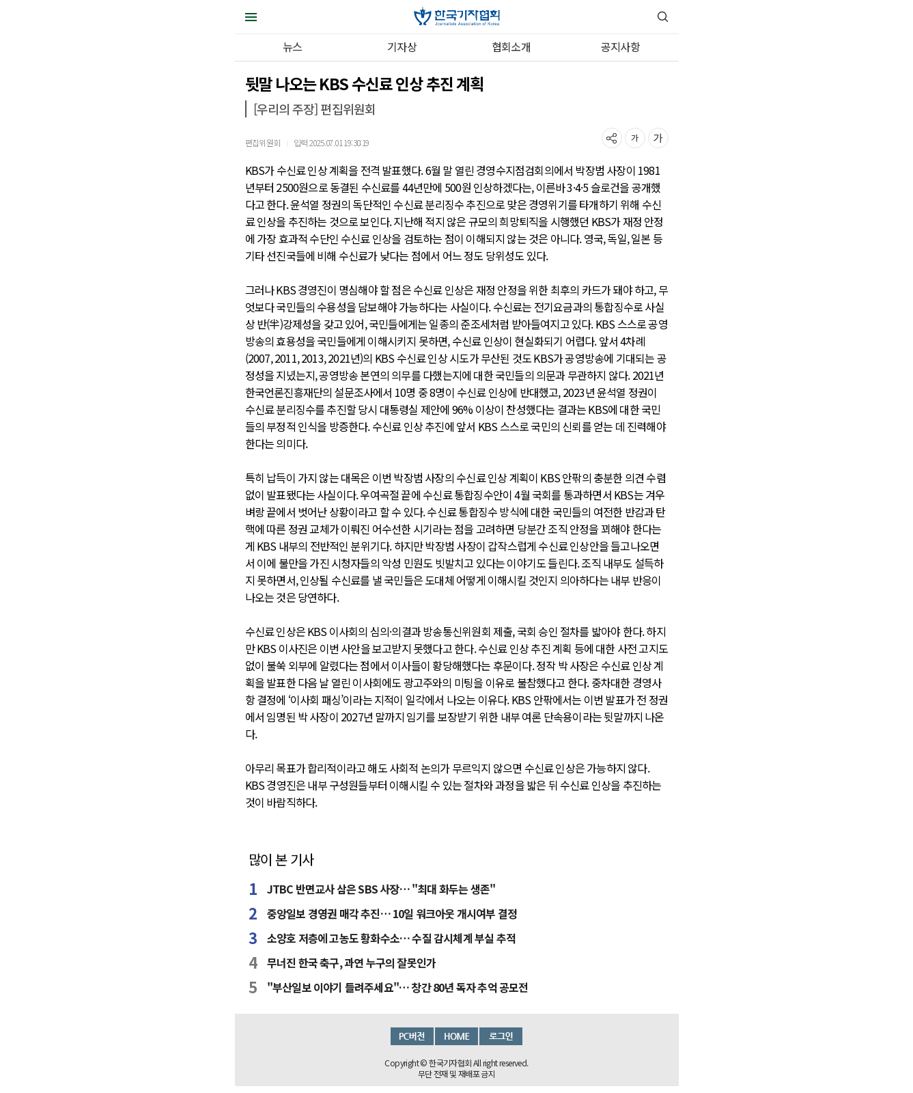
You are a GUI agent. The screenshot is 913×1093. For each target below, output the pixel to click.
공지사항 (620, 46)
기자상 (402, 46)
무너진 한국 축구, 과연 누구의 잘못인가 (351, 962)
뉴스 (292, 46)
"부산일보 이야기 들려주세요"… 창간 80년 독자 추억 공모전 (398, 987)
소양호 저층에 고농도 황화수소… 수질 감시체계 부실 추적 (391, 938)
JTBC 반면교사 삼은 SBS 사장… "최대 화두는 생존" (381, 889)
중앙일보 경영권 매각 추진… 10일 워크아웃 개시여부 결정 (392, 913)
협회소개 (511, 46)
